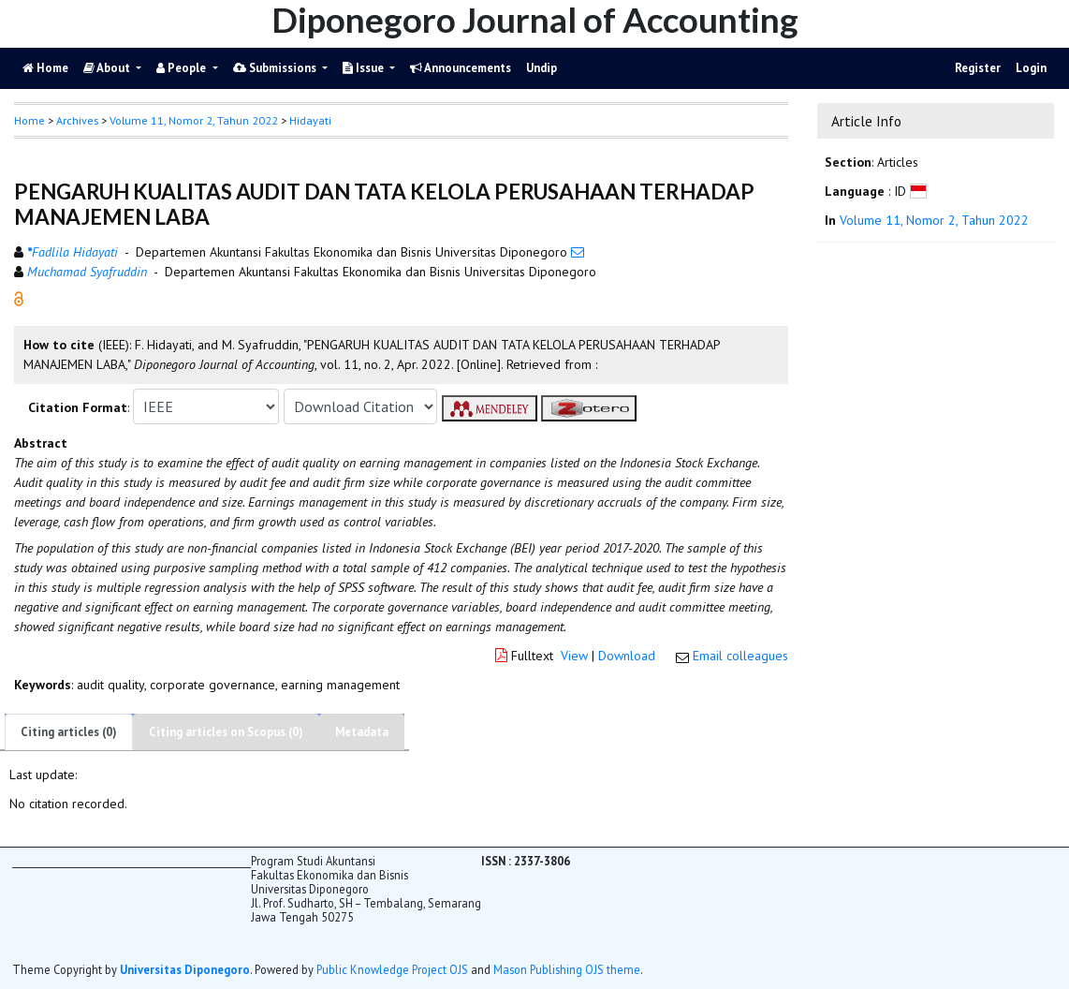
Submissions (276, 68)
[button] (18, 297)
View (574, 655)
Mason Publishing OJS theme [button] (566, 969)
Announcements (460, 68)
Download (626, 655)
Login (1031, 68)
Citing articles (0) (69, 732)
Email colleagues (740, 655)
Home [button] (29, 120)
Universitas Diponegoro (185, 969)
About (108, 68)
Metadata (361, 732)
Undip (541, 68)
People (182, 68)
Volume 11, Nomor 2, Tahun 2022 (194, 120)
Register (978, 68)
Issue (365, 68)
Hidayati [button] (310, 120)
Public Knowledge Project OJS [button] (392, 969)
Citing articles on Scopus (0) (226, 732)
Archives (77, 120)
